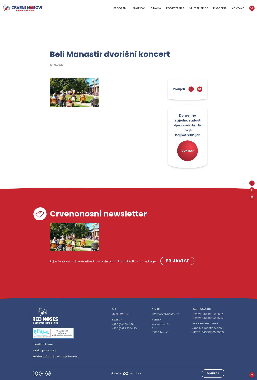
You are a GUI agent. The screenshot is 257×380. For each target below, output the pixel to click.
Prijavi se (177, 261)
